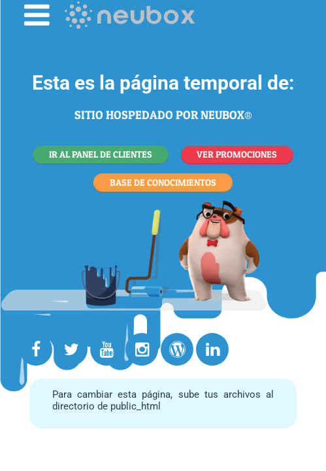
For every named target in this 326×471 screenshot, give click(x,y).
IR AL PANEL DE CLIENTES (100, 154)
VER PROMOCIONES (237, 154)
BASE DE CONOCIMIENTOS (163, 182)
